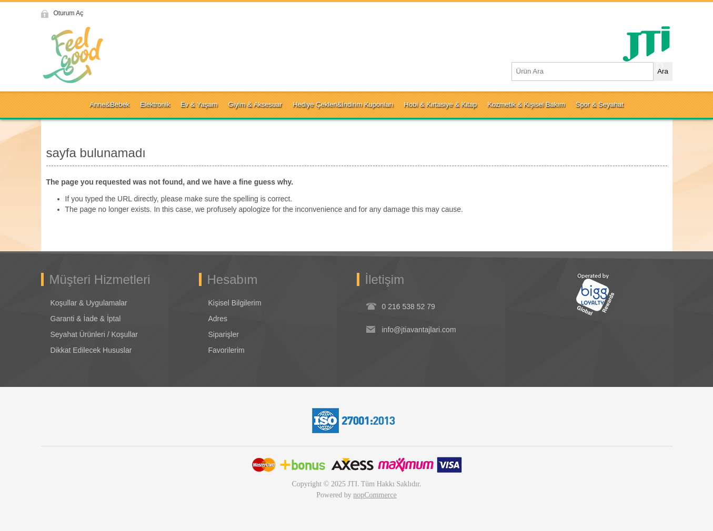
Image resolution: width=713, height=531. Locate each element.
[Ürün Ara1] (583, 71)
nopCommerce (374, 495)
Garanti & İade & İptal (86, 318)
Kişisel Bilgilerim (235, 303)
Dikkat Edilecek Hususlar (91, 350)
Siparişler (223, 334)
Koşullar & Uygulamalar (89, 303)
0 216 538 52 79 (408, 306)
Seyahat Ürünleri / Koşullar (94, 334)
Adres (218, 318)
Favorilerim (226, 350)
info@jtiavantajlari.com (419, 329)
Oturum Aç (69, 13)
